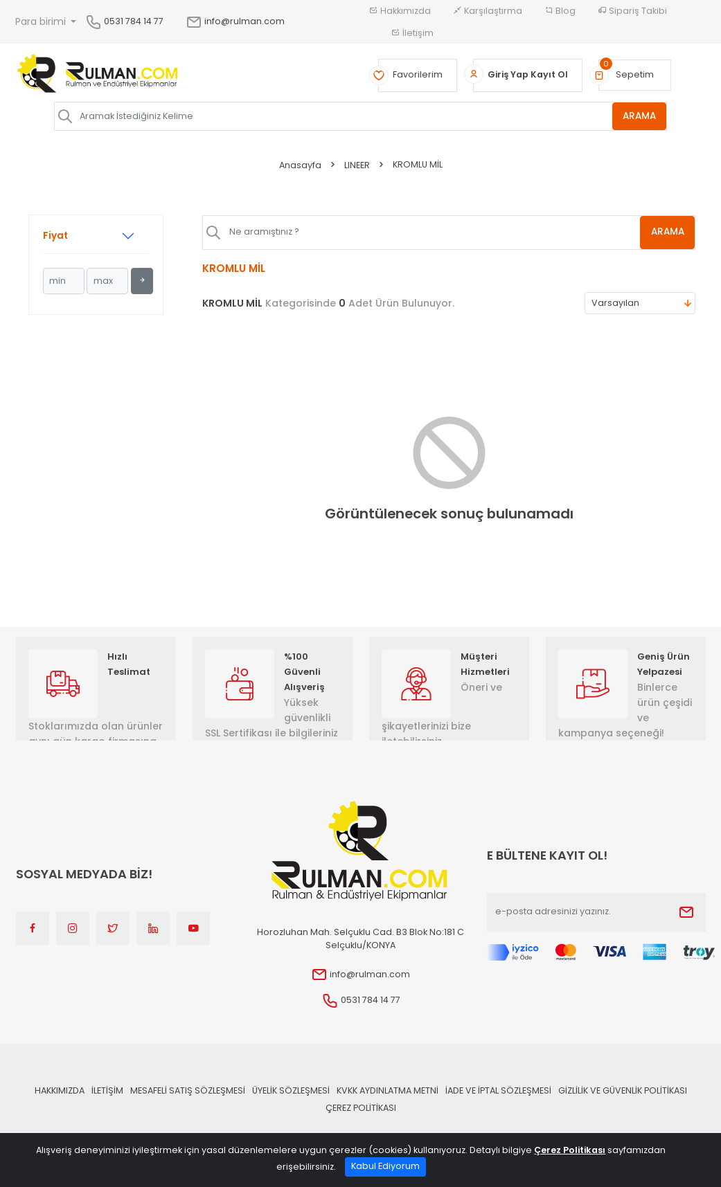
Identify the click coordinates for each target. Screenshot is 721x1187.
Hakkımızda (400, 11)
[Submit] (686, 912)
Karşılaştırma (487, 11)
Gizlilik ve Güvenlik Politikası (622, 1090)
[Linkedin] (153, 928)
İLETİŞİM (107, 1090)
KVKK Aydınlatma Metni (387, 1090)
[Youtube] (193, 928)
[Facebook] (32, 928)
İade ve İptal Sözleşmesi (498, 1090)
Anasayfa (300, 165)
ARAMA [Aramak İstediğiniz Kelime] (639, 116)
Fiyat (55, 235)
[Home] (98, 75)
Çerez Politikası (361, 1108)
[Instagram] (72, 928)
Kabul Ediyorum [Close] (385, 1166)
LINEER (357, 165)
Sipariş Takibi (632, 11)
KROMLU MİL (418, 164)
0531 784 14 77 (133, 21)
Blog (560, 11)
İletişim (412, 33)
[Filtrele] (142, 281)
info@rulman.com (235, 21)
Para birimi (42, 21)
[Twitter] (113, 928)
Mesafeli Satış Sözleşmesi (187, 1090)
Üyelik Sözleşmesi (291, 1090)
